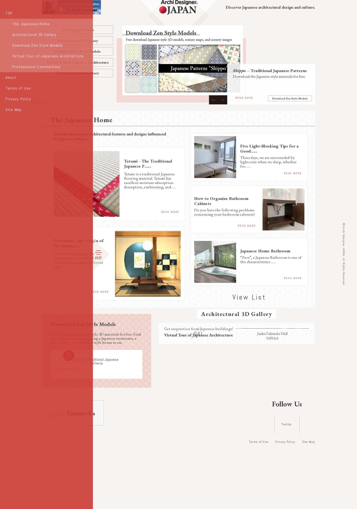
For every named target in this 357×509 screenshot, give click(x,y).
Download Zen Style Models (77, 51)
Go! (198, 427)
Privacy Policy (285, 500)
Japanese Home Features (260, 244)
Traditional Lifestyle (139, 154)
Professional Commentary (77, 73)
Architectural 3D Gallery (77, 40)
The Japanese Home (77, 29)
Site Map (308, 500)
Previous (213, 99)
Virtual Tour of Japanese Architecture (77, 62)
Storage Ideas (252, 139)
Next (222, 99)
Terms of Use (259, 500)
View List (249, 293)
